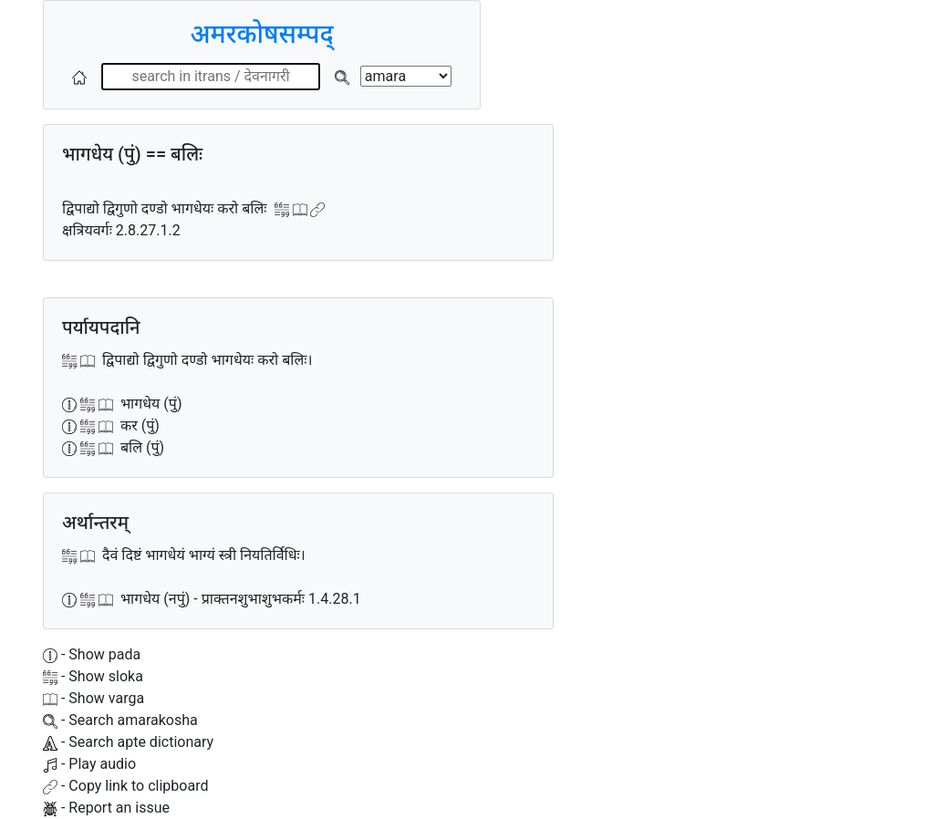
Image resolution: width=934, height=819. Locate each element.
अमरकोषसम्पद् (261, 34)
